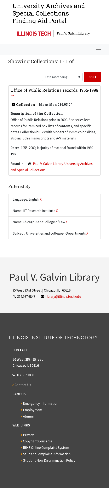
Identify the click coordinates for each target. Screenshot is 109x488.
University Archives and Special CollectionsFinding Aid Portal (48, 13)
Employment (32, 410)
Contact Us (23, 385)
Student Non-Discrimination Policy (49, 460)
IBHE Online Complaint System (46, 447)
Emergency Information (40, 403)
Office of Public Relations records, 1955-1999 (54, 90)
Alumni (28, 416)
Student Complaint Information (46, 454)
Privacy (28, 435)
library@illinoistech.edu (63, 296)
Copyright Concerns (37, 441)
